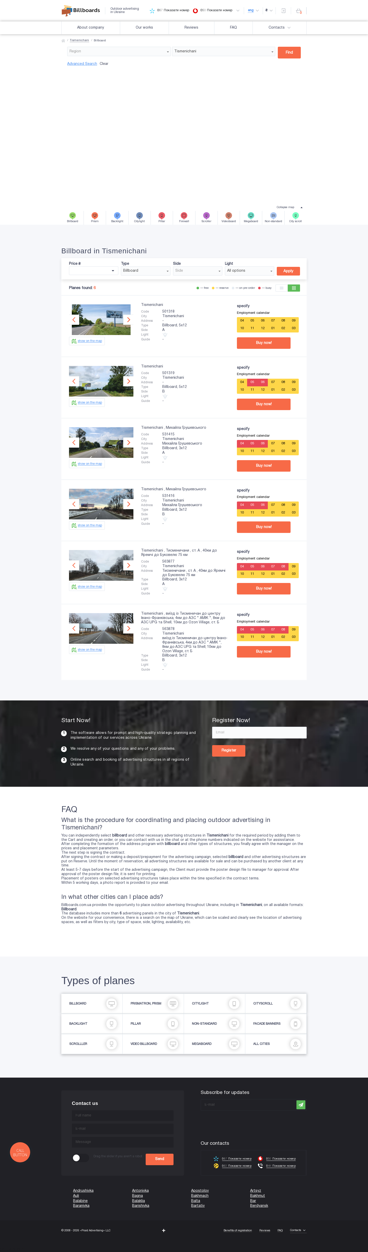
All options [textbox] (236, 270)
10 (242, 328)
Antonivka (140, 1191)
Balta (195, 1201)
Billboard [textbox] (130, 270)
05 (252, 320)
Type (125, 264)
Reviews (191, 27)
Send (159, 1159)
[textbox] (118, 51)
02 (283, 328)
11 (252, 328)
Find (289, 52)
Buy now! (264, 343)
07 (273, 320)
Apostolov (200, 1191)
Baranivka (81, 1206)
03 (293, 328)
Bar (253, 1201)
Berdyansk (259, 1206)
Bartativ (198, 1206)
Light (229, 264)
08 (283, 320)
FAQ (233, 27)
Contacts (280, 28)
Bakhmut (257, 1196)
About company (90, 27)
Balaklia (138, 1201)
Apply (288, 271)
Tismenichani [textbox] (185, 51)
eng (251, 10)
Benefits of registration (238, 1230)
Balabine (80, 1201)
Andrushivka (83, 1191)
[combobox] (119, 51)
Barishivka (140, 1206)
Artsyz (255, 1191)
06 (262, 320)
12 (262, 328)
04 (242, 320)
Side (177, 264)
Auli (76, 1196)
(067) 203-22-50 (13, 1249)
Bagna (137, 1196)
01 (273, 328)
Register (229, 750)
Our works (144, 27)
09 (293, 320)
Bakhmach (200, 1196)
